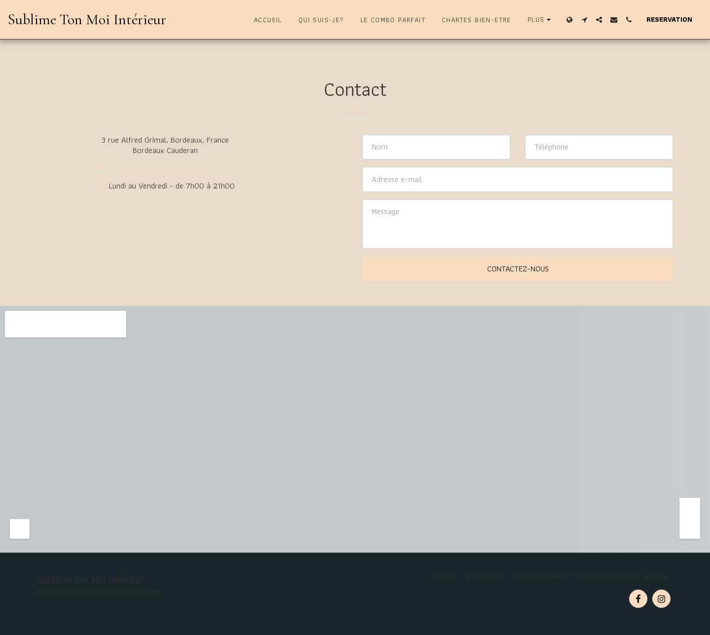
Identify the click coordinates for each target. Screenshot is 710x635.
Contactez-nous (518, 268)
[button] (584, 19)
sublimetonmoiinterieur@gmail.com (165, 175)
